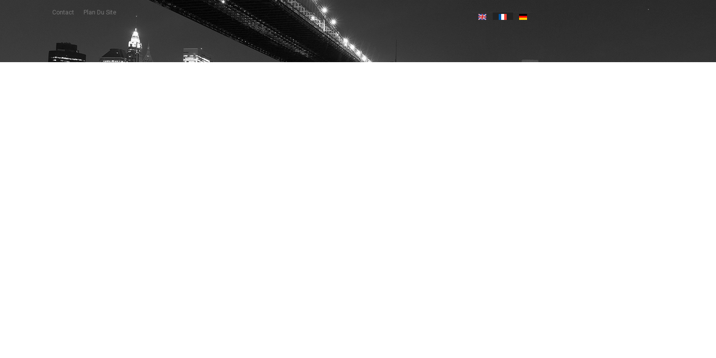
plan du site (100, 12)
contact (63, 12)
